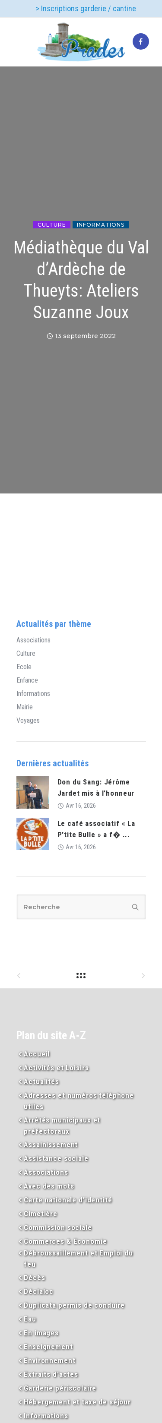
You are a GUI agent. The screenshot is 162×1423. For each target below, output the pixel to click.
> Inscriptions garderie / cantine (86, 8)
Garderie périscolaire (60, 1388)
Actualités (41, 1081)
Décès (34, 1277)
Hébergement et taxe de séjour (77, 1402)
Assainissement (51, 1144)
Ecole (24, 667)
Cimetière (40, 1213)
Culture (52, 224)
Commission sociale (58, 1227)
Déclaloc (39, 1291)
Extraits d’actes (51, 1374)
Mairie (24, 707)
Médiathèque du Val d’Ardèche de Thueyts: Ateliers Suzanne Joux (81, 280)
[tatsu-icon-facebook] (141, 42)
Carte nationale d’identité (68, 1199)
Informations (100, 224)
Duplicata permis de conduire (74, 1305)
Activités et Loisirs (56, 1067)
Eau (30, 1319)
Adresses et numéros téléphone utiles (79, 1101)
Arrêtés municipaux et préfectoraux (62, 1125)
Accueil (37, 1054)
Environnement (49, 1360)
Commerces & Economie (65, 1241)
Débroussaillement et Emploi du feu (78, 1258)
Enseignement (48, 1346)
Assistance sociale (56, 1158)
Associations (33, 640)
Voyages (28, 720)
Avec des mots (49, 1186)
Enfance (27, 680)
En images (41, 1332)
